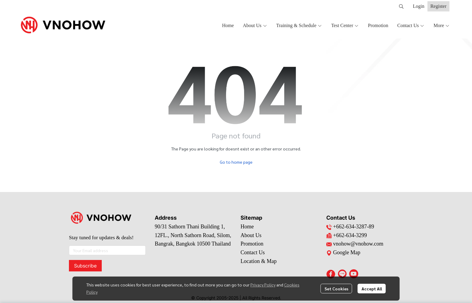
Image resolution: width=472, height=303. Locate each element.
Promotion (252, 244)
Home (247, 227)
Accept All (372, 288)
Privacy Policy (262, 284)
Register (438, 6)
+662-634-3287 (350, 227)
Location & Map (259, 261)
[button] (401, 6)
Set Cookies (336, 288)
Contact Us (253, 252)
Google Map (343, 252)
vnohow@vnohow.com (358, 244)
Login (418, 6)
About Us (251, 235)
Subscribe (85, 266)
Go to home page (236, 162)
